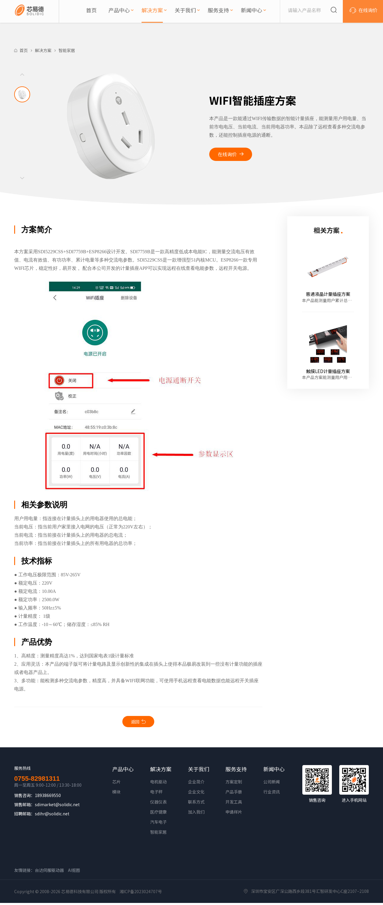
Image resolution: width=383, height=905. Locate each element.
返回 (135, 722)
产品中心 (123, 771)
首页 (24, 50)
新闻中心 (274, 771)
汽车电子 (158, 824)
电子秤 (156, 794)
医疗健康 (158, 814)
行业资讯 (271, 794)
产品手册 (233, 794)
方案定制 (233, 784)
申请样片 (233, 814)
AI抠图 (74, 872)
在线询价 (227, 154)
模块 (116, 794)
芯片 (116, 784)
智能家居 (67, 50)
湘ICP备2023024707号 (140, 893)
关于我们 (198, 771)
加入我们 (196, 814)
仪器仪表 (158, 804)
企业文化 (196, 794)
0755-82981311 (37, 780)
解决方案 (43, 50)
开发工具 (233, 804)
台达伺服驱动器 (49, 872)
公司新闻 (271, 784)
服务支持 (236, 771)
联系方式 (196, 804)
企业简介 (196, 784)
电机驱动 (158, 784)
